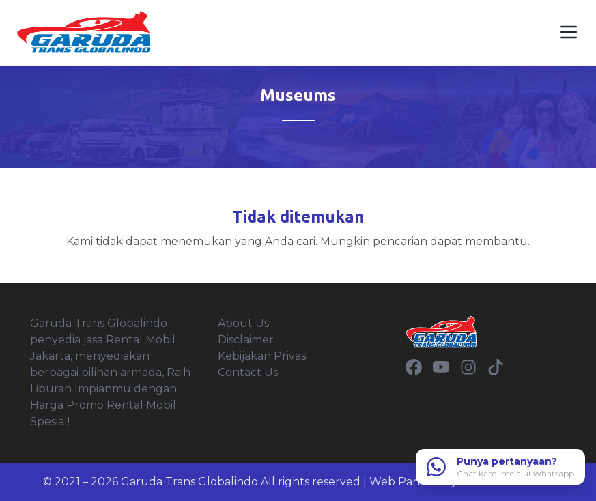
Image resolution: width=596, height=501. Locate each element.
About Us (243, 323)
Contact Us (248, 372)
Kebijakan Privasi (263, 355)
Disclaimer (246, 339)
